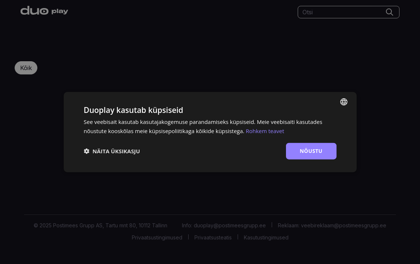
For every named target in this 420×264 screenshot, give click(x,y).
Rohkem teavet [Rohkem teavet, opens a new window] (265, 131)
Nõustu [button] (311, 150)
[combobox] (343, 102)
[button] (112, 151)
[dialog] (210, 132)
